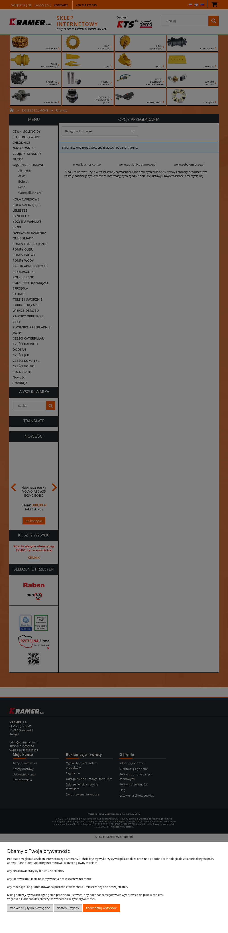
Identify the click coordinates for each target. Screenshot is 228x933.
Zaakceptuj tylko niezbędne (30, 908)
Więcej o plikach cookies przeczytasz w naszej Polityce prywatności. (51, 899)
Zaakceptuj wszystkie (101, 908)
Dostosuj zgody (68, 908)
